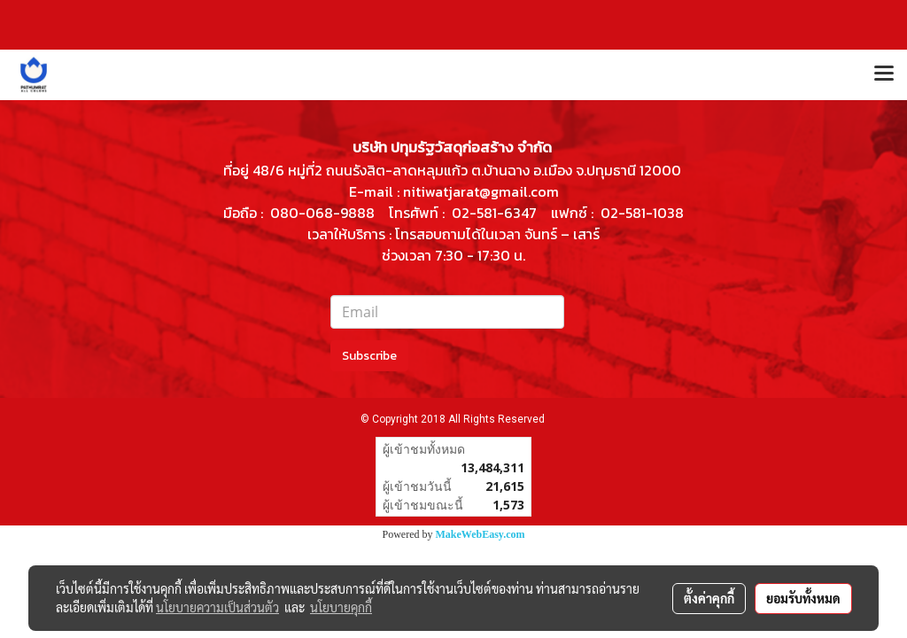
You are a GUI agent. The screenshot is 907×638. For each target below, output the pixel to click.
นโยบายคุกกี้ (341, 607)
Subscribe (369, 355)
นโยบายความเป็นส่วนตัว (217, 607)
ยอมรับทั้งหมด (803, 598)
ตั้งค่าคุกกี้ (709, 598)
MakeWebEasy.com (480, 534)
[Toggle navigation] (883, 74)
